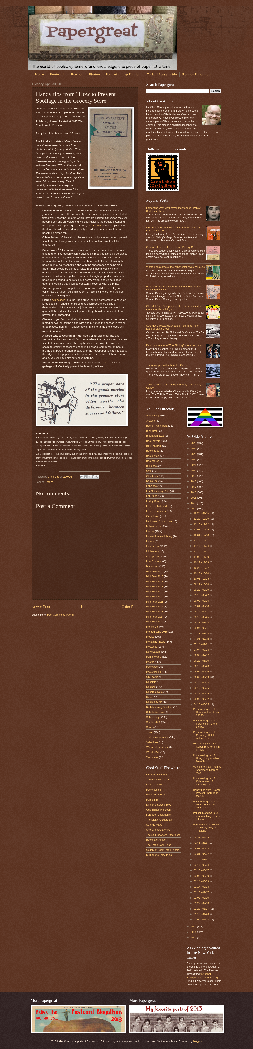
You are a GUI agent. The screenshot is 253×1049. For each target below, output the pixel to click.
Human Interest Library (159, 536)
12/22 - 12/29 (201, 518)
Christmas (152, 476)
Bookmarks (152, 450)
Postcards (57, 74)
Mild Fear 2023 (154, 611)
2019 (194, 475)
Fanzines (151, 485)
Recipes (77, 74)
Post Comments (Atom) (60, 614)
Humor (150, 541)
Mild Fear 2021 (154, 601)
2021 (194, 464)
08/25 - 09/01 (201, 611)
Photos (94, 74)
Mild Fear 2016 (154, 576)
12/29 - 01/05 (201, 513)
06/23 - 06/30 (201, 660)
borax (105, 362)
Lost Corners (153, 561)
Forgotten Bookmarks (158, 814)
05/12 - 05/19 (201, 693)
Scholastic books (155, 712)
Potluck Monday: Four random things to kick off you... (206, 816)
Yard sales (152, 757)
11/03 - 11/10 (201, 557)
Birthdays (151, 430)
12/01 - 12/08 (201, 535)
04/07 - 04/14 (201, 848)
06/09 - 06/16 (201, 671)
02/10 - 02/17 (201, 892)
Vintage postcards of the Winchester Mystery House (175, 266)
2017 (194, 486)
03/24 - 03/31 (201, 859)
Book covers (153, 440)
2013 (194, 508)
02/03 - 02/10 (201, 897)
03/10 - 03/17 (201, 870)
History (49, 481)
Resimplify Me (154, 701)
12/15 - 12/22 (201, 524)
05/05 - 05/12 (201, 698)
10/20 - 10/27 (201, 567)
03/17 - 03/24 (201, 864)
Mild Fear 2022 (154, 606)
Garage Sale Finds (156, 774)
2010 (194, 937)
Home (39, 74)
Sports (150, 727)
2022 (194, 459)
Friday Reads (153, 501)
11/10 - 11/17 (201, 551)
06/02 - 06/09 (201, 677)
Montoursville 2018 (157, 631)
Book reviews (153, 445)
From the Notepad (156, 506)
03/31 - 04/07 (201, 854)
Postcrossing (153, 671)
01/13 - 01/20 (201, 914)
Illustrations (152, 546)
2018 (194, 481)
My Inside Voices (155, 794)
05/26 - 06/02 (201, 682)
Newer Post (41, 607)
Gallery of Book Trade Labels (162, 849)
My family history (155, 641)
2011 (194, 932)
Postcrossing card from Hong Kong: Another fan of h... (206, 758)
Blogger (197, 1041)
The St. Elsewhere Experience (163, 834)
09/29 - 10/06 (201, 584)
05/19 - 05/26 (201, 687)
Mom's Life (152, 626)
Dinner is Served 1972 (158, 804)
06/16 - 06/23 (201, 666)
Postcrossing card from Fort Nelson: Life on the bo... (206, 723)
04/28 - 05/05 (201, 704)
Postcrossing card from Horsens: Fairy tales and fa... (206, 712)
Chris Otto (54, 476)
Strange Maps (154, 824)
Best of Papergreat (196, 74)
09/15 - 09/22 (201, 595)
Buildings (151, 465)
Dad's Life (152, 480)
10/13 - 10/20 (201, 573)
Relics (149, 697)
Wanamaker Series (157, 747)
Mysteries (151, 646)
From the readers (156, 511)
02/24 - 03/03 (201, 881)
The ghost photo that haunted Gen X (166, 365)
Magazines (152, 566)
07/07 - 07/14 (201, 649)
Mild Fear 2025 (154, 621)
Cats (148, 470)
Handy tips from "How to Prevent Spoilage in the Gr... (206, 792)
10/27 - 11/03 (201, 562)
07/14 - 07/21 (201, 644)
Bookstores (152, 460)
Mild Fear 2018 (154, 586)
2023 (194, 454)
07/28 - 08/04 (201, 633)
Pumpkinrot (152, 799)
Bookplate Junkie (156, 839)
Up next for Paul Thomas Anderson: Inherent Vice (207, 769)
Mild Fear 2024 (154, 616)
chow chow (94, 225)
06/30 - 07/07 (201, 655)
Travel (149, 732)
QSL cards (152, 676)
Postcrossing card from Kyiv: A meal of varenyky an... (206, 781)
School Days (153, 717)
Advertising (152, 415)
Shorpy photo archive (158, 829)
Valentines (152, 742)
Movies (150, 636)
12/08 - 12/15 (201, 529)
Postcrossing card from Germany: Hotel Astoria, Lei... (206, 735)
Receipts (151, 682)
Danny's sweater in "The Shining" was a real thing (174, 345)
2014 (194, 503)
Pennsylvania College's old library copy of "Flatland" (206, 827)
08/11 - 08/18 (201, 622)
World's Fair (153, 752)
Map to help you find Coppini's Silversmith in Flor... (206, 746)
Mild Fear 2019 (154, 591)
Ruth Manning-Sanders (123, 74)
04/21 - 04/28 (201, 837)
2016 (194, 492)
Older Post (130, 607)
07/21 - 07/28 (201, 638)
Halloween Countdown (159, 521)
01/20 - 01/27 (201, 908)
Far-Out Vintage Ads (157, 491)
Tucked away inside (157, 737)
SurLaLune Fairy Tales (159, 854)
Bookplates (152, 455)
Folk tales (151, 495)
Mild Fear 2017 (154, 581)
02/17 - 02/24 (201, 886)
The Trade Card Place (158, 844)
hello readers (153, 526)
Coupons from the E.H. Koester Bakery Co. (170, 247)
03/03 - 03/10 (201, 875)
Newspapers (153, 651)
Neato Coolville (154, 784)
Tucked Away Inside (162, 74)
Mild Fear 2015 (154, 571)
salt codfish (58, 299)
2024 (194, 448)
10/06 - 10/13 (201, 578)
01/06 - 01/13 (201, 919)
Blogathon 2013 (155, 435)
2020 (194, 470)
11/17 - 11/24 (201, 545)
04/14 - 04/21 (201, 843)
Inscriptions (152, 556)
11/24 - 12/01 (201, 540)
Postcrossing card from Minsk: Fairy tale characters (206, 804)
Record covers (154, 691)
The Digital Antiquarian (159, 819)
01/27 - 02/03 (201, 903)
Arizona (150, 420)
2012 (194, 926)
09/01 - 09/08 (201, 606)
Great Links (152, 516)
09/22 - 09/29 (201, 589)
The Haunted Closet (157, 779)
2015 (194, 497)
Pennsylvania (153, 656)
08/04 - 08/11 (201, 627)
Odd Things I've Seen (158, 809)
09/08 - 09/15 (201, 600)
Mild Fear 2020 (154, 596)
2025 (194, 443)
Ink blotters (152, 551)
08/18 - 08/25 (201, 617)
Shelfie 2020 (153, 722)
